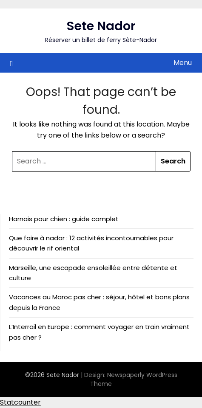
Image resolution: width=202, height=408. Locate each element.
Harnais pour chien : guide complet (64, 218)
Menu (183, 63)
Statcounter (20, 402)
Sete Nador (101, 25)
